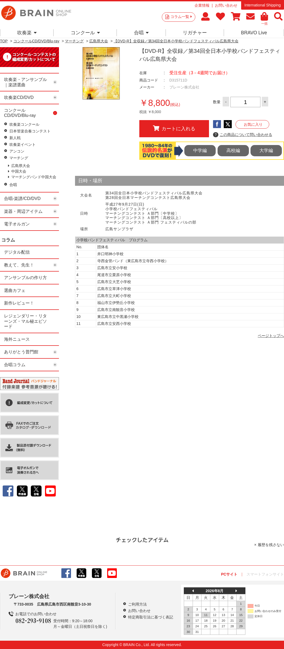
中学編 (200, 150)
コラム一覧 (181, 16)
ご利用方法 (137, 604)
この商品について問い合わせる (242, 135)
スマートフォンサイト (265, 574)
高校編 (233, 150)
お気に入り (253, 124)
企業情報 (202, 5)
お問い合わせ (226, 5)
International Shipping (262, 5)
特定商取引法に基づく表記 (150, 617)
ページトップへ (271, 335)
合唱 (141, 32)
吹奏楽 (27, 32)
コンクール (85, 32)
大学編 (266, 150)
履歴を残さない (271, 545)
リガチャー (195, 32)
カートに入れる (174, 128)
